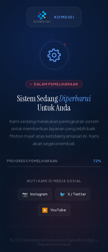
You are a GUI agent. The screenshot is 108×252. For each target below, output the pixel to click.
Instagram (35, 195)
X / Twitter (73, 195)
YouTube (54, 210)
